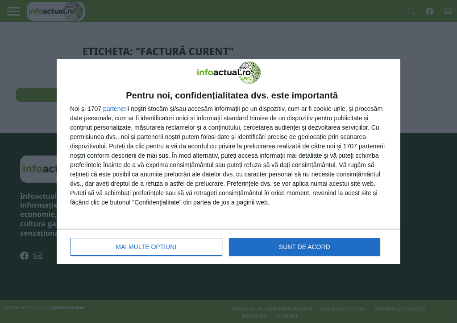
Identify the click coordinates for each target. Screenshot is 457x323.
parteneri (115, 109)
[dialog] (228, 161)
